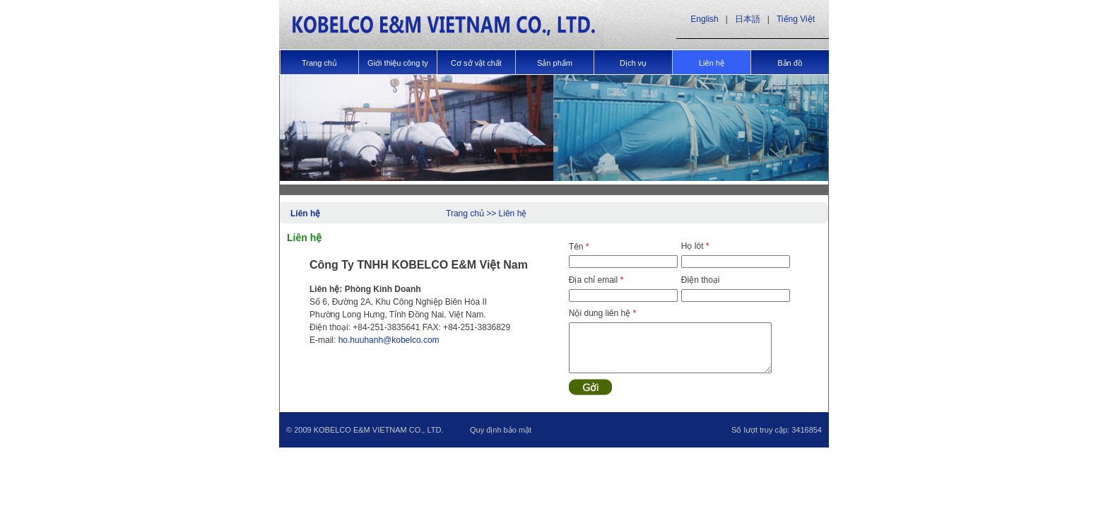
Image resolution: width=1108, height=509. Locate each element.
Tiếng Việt (796, 19)
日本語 (747, 19)
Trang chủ (465, 213)
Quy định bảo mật (500, 430)
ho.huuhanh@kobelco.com (389, 340)
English (704, 19)
